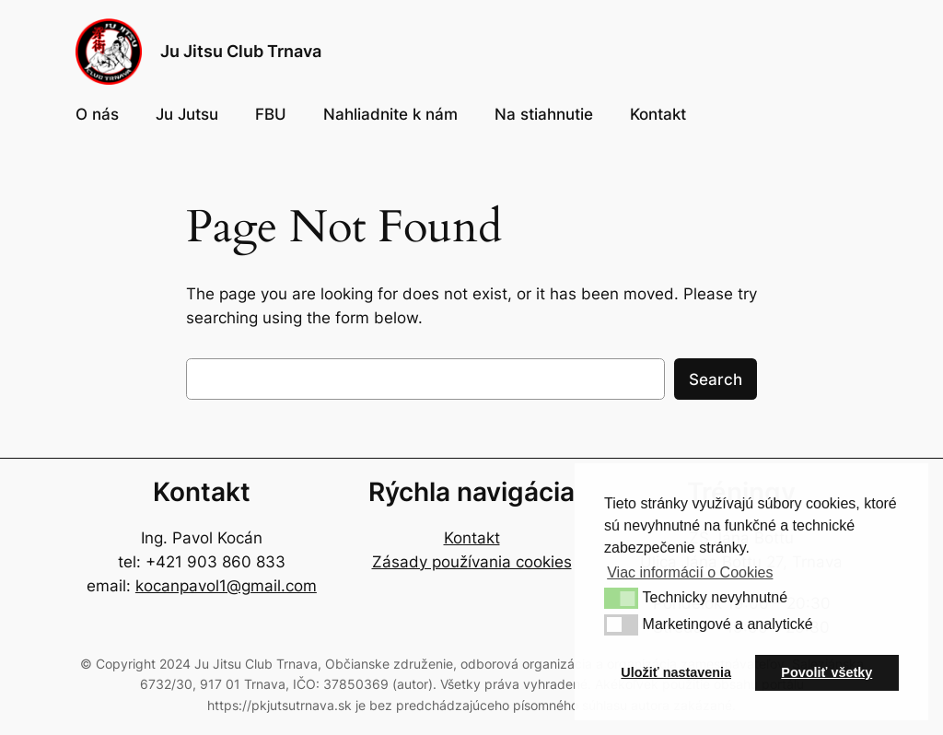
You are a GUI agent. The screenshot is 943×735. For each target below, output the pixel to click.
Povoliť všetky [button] (826, 672)
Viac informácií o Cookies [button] (690, 572)
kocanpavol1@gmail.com (226, 586)
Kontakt (472, 538)
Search (715, 379)
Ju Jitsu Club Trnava (240, 51)
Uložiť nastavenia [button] (676, 672)
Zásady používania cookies (472, 562)
